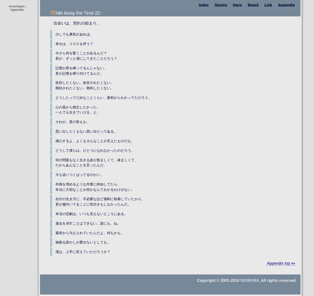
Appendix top (278, 263)
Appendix (286, 4)
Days (237, 4)
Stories (220, 4)
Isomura (249, 280)
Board (253, 4)
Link (268, 4)
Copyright (206, 280)
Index (204, 4)
